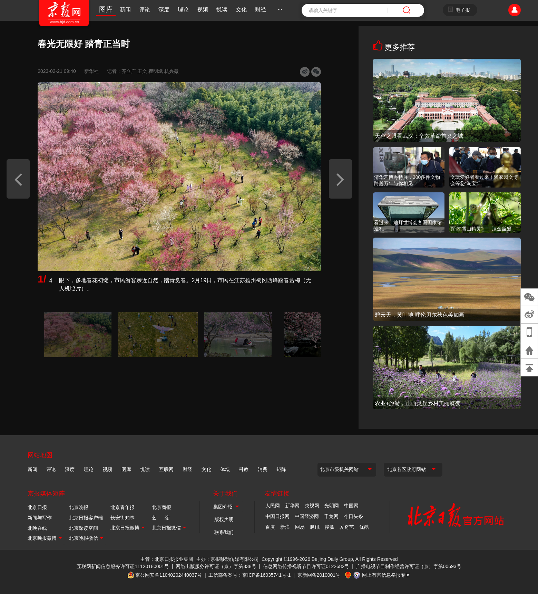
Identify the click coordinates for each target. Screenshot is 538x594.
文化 (241, 9)
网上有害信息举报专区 (386, 574)
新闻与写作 (40, 517)
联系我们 (224, 532)
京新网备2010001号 (319, 574)
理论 (183, 9)
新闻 (125, 9)
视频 (202, 9)
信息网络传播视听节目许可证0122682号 (306, 566)
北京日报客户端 (86, 517)
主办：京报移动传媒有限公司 (227, 559)
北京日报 (37, 507)
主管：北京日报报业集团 (166, 559)
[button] (18, 179)
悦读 (221, 9)
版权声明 (224, 519)
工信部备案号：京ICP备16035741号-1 (249, 574)
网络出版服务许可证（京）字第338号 (216, 566)
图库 (106, 9)
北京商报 (161, 507)
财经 (260, 9)
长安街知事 (122, 517)
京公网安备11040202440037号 (168, 574)
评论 (144, 9)
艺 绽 (160, 517)
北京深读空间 (83, 528)
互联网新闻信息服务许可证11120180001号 (123, 566)
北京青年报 (122, 507)
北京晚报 (78, 507)
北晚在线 (37, 528)
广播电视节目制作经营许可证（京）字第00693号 (408, 566)
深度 (163, 9)
